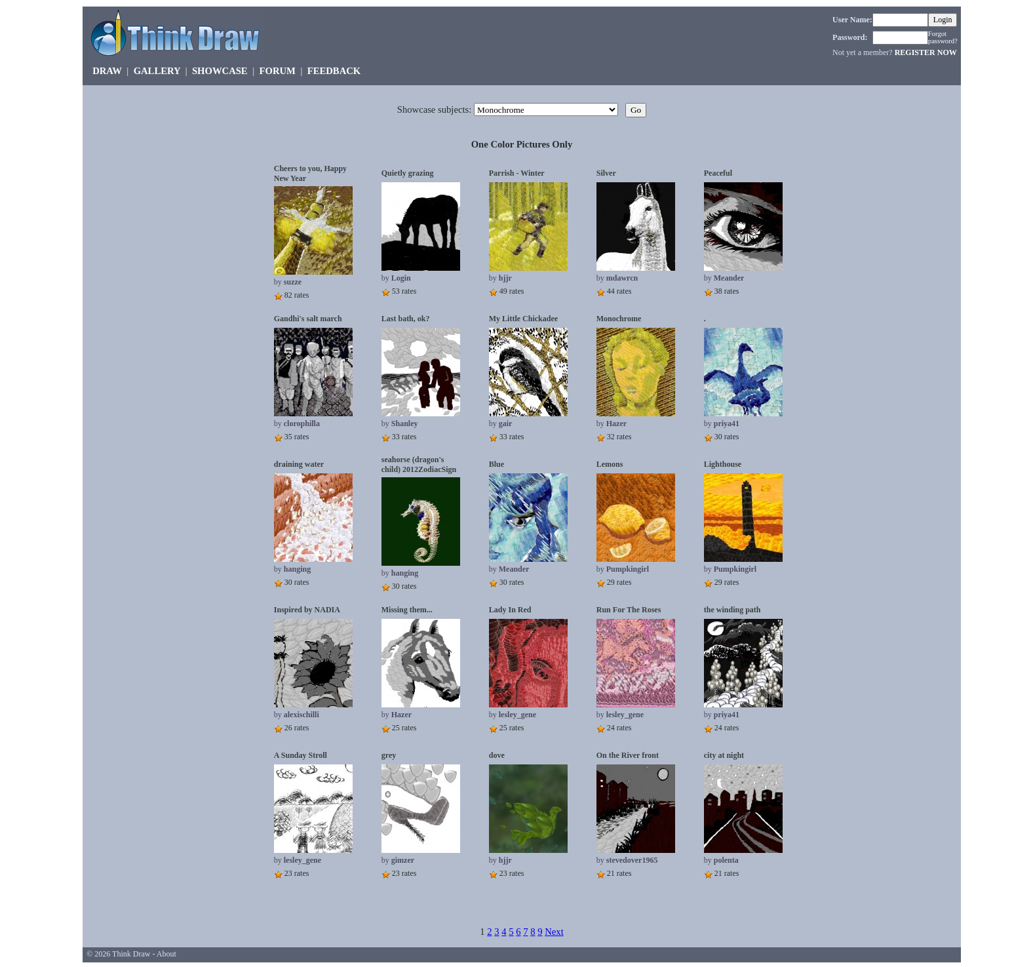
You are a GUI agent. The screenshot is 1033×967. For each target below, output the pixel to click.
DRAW (107, 71)
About (166, 953)
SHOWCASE (220, 71)
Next (554, 931)
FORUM (278, 71)
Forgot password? (943, 37)
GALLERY (157, 71)
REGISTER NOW (926, 52)
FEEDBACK (334, 71)
